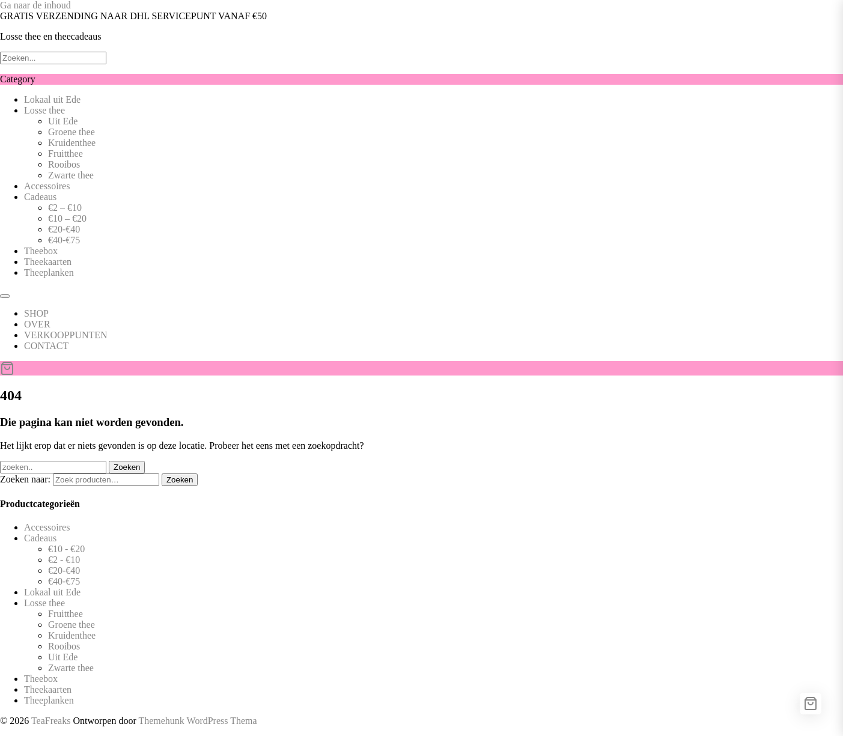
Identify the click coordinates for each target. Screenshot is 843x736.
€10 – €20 (67, 218)
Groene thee (71, 132)
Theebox (41, 251)
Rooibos (64, 164)
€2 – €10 (65, 207)
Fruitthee (65, 153)
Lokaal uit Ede (52, 99)
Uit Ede (63, 121)
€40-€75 (64, 240)
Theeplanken (49, 272)
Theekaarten (48, 262)
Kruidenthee (72, 143)
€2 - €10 (64, 560)
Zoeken (179, 479)
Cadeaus (40, 197)
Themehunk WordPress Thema (197, 721)
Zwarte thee (71, 175)
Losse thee (44, 110)
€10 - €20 (66, 549)
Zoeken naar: (25, 479)
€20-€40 (64, 229)
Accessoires (47, 186)
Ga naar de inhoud (35, 5)
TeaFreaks (51, 721)
